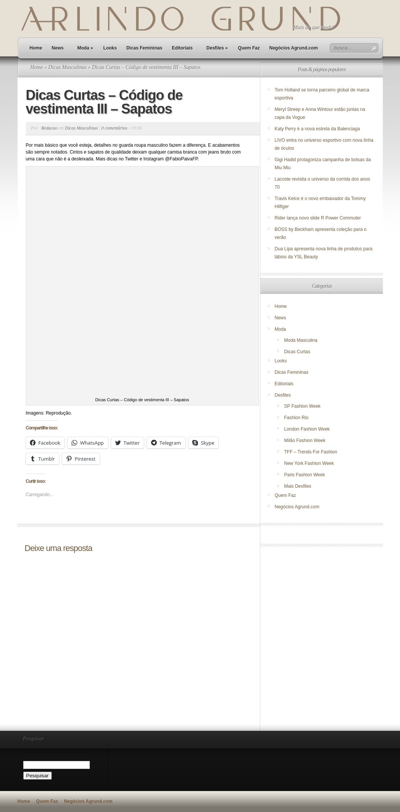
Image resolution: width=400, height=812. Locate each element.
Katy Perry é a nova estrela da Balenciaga (317, 128)
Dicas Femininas (144, 48)
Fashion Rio (296, 417)
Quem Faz (249, 48)
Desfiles (217, 48)
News (58, 48)
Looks (110, 48)
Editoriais (182, 48)
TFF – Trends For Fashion (310, 452)
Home (36, 48)
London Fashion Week (307, 429)
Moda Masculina (300, 340)
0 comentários (114, 128)
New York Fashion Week (309, 463)
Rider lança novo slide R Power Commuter (318, 218)
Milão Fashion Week (305, 440)
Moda (85, 48)
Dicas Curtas (297, 351)
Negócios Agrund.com (293, 48)
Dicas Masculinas (67, 67)
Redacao (49, 128)
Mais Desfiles (297, 486)
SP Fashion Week (302, 406)
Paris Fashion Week (304, 474)
